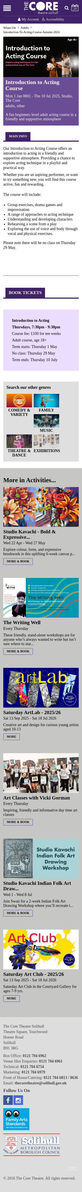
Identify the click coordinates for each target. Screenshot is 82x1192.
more (11, 736)
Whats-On (9, 27)
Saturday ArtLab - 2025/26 (32, 712)
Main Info (18, 136)
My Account (29, 19)
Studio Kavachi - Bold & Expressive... (29, 534)
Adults (25, 27)
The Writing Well (21, 622)
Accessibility (53, 19)
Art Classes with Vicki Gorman (36, 798)
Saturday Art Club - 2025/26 (33, 974)
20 (75, 8)
